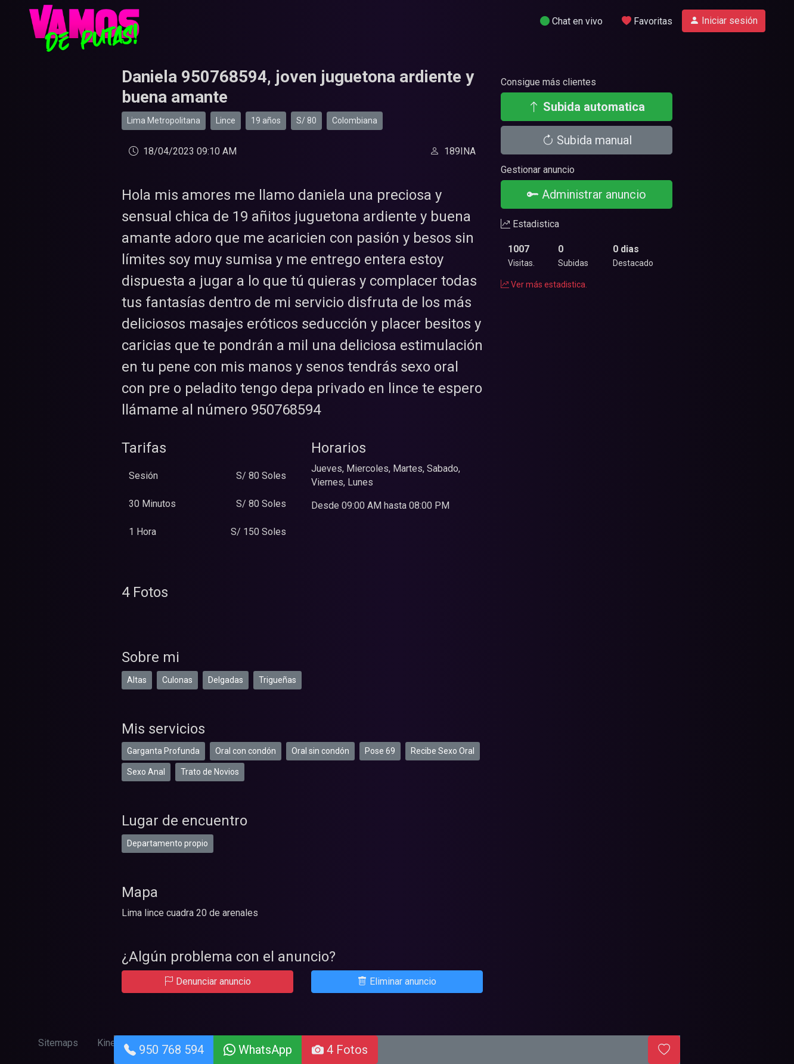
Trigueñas (277, 680)
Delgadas (225, 680)
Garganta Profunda (163, 751)
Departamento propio (167, 843)
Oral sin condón (320, 751)
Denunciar (207, 981)
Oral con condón (245, 751)
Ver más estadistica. (544, 284)
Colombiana (354, 120)
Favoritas (647, 21)
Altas (137, 680)
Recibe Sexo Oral (442, 751)
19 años (266, 120)
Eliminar (397, 981)
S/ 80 (306, 120)
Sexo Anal (146, 772)
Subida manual (587, 140)
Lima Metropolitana (163, 120)
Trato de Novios (210, 772)
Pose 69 (380, 751)
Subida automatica (586, 107)
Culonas (177, 680)
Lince (225, 120)
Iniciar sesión (724, 20)
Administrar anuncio (586, 194)
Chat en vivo (571, 21)
